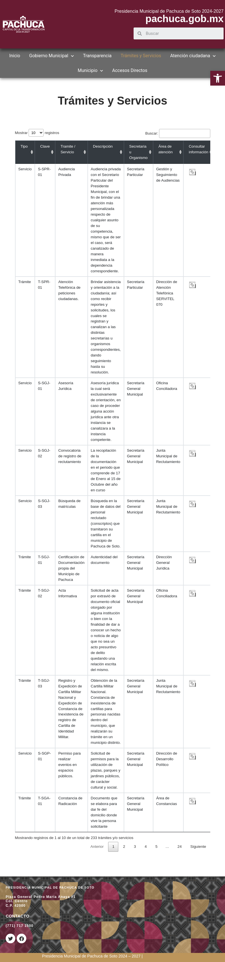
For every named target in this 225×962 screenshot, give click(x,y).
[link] (217, 78)
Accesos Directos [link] (129, 70)
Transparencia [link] (97, 55)
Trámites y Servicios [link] (141, 55)
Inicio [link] (14, 55)
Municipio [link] (90, 70)
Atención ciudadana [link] (193, 56)
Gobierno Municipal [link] (51, 56)
